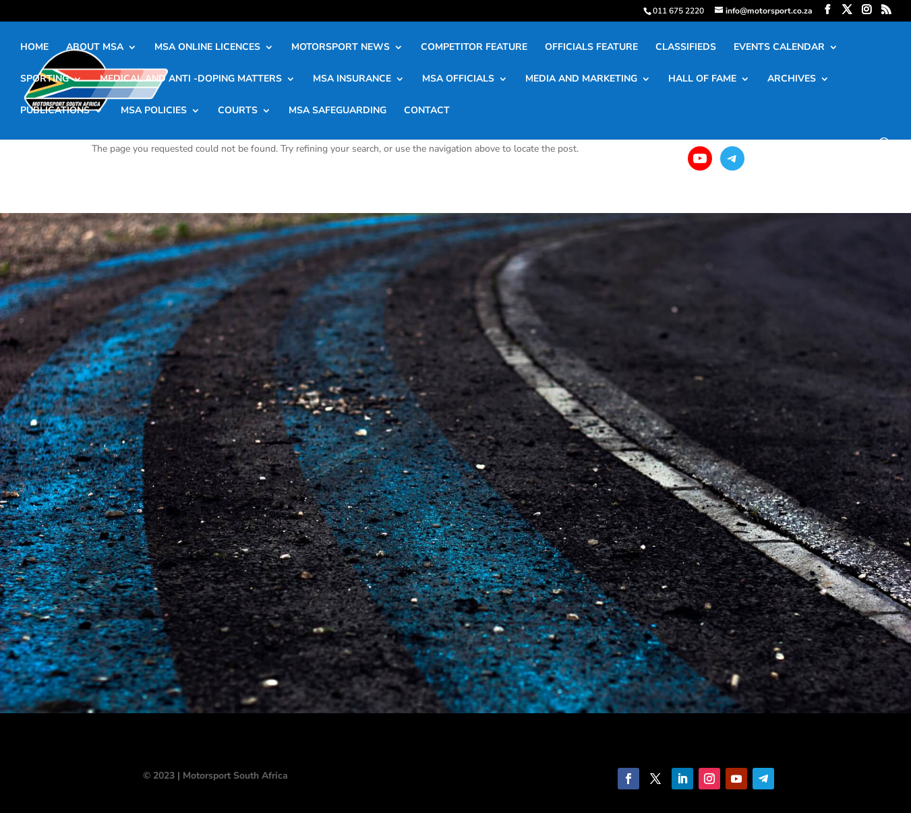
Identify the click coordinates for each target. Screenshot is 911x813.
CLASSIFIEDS (685, 47)
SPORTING (44, 79)
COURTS (238, 111)
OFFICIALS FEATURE (591, 47)
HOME (34, 47)
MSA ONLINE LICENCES (207, 47)
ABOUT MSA (94, 47)
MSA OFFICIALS (458, 79)
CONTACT (427, 111)
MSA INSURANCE (352, 79)
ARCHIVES (791, 79)
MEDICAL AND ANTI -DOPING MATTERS (191, 79)
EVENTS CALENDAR (779, 47)
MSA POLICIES (154, 111)
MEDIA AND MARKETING (581, 79)
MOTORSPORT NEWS (340, 47)
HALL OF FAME (702, 79)
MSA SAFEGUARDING (337, 111)
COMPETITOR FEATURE (474, 47)
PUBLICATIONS (55, 111)
